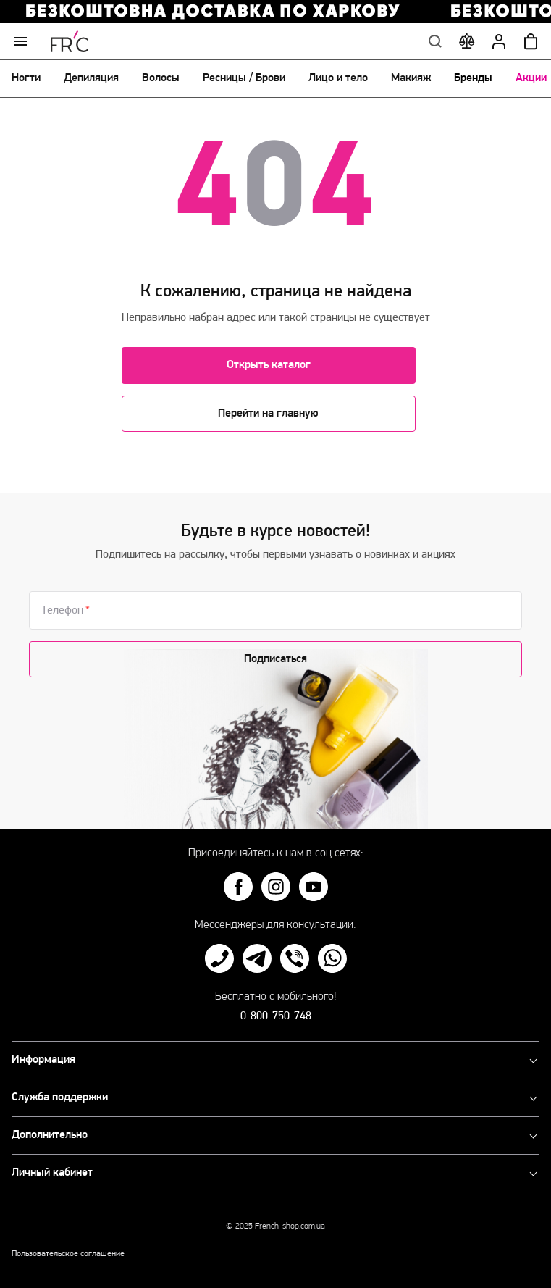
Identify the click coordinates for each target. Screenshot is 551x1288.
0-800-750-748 (275, 1016)
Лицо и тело (338, 78)
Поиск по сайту (435, 41)
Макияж (411, 78)
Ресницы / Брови (244, 78)
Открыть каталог (269, 365)
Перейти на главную (268, 413)
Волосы (161, 78)
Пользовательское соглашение (68, 1254)
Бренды (473, 78)
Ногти (26, 78)
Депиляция (91, 78)
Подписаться (275, 659)
